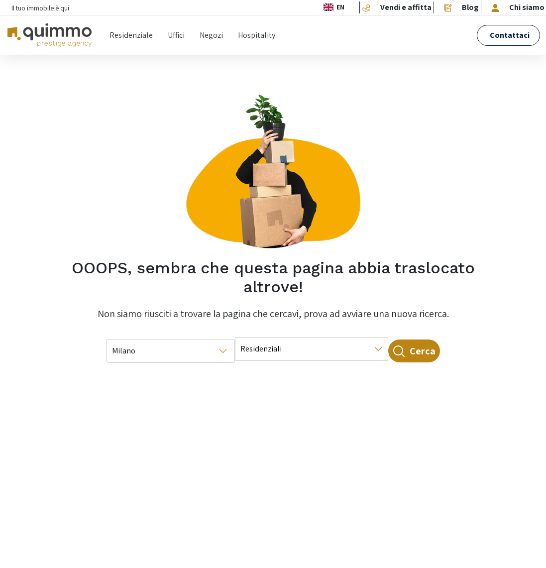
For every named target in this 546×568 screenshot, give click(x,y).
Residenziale (131, 35)
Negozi (211, 35)
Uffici (176, 35)
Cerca (400, 350)
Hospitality (256, 35)
